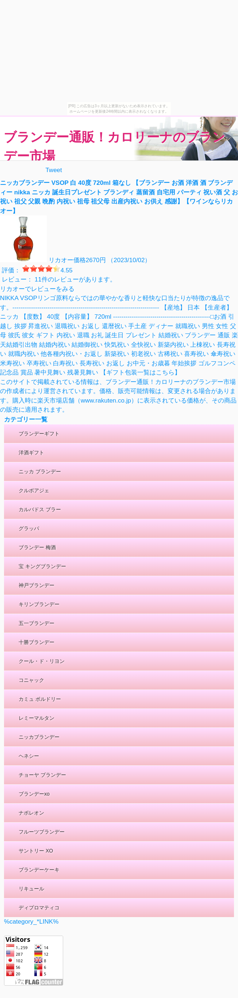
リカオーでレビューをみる (37, 289)
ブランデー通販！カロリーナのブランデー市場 (114, 146)
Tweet (53, 170)
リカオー (61, 260)
